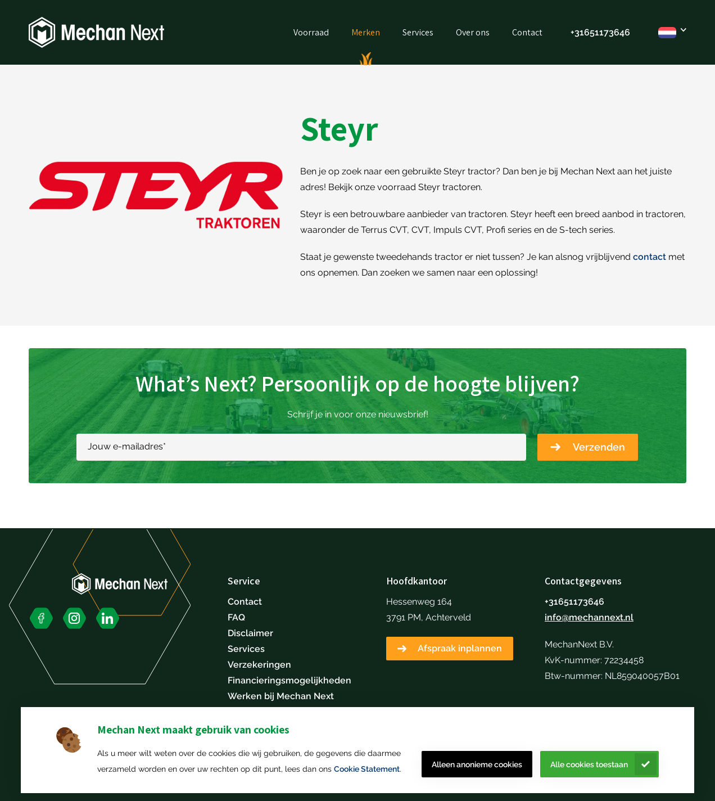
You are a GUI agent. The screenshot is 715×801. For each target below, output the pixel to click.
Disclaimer (250, 633)
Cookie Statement (367, 768)
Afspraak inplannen (460, 648)
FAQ (236, 617)
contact (649, 256)
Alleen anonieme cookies (477, 764)
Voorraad (311, 32)
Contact (527, 32)
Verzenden (599, 447)
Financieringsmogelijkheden (289, 680)
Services (417, 32)
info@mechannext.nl (589, 617)
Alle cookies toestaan (589, 764)
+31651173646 (600, 32)
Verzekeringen (259, 664)
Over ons (473, 32)
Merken (365, 32)
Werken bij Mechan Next (281, 696)
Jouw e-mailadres (127, 446)
